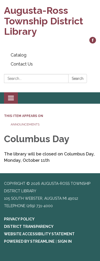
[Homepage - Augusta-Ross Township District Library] (50, 21)
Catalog (18, 55)
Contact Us (22, 64)
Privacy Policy (19, 219)
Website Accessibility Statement (39, 234)
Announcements (25, 124)
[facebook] (92, 42)
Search (77, 78)
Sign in (65, 241)
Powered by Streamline (29, 241)
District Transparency (29, 226)
